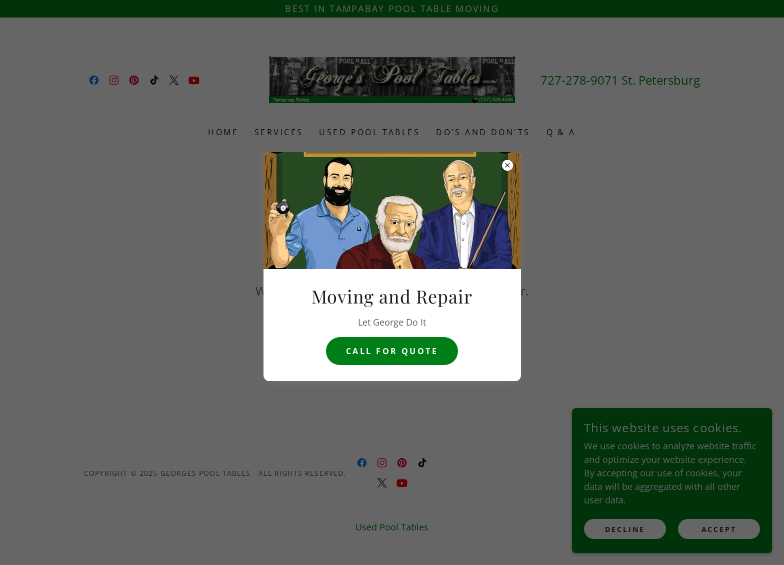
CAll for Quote (392, 351)
